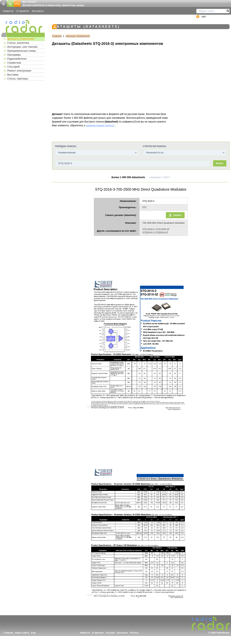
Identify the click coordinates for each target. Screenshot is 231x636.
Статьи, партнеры (17, 78)
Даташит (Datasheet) (78, 36)
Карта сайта (22, 632)
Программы (14, 54)
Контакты (38, 10)
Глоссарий (13, 66)
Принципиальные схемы (21, 50)
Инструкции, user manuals (22, 46)
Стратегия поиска (154, 146)
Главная (57, 36)
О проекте (22, 10)
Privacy (134, 632)
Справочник (14, 62)
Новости (8, 10)
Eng (33, 632)
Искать (219, 163)
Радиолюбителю (17, 58)
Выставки (12, 74)
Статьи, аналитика (18, 42)
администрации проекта (100, 125)
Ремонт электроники (19, 70)
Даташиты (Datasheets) (20, 38)
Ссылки (110, 632)
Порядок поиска (65, 146)
